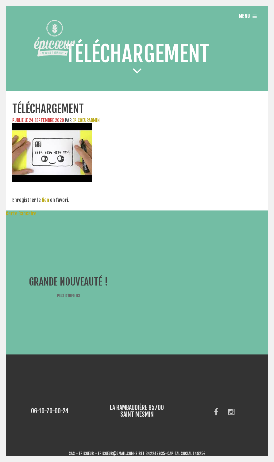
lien (45, 200)
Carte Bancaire (18, 213)
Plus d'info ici (68, 295)
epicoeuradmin (86, 120)
